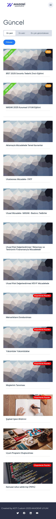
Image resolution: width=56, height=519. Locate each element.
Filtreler (9, 42)
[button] (50, 5)
